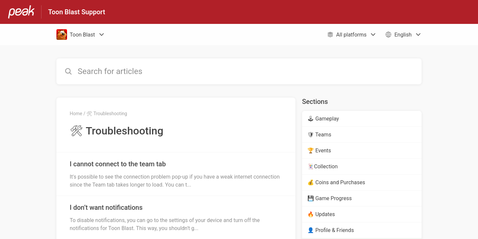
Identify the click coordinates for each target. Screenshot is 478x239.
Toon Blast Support (76, 12)
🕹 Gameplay (323, 119)
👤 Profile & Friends (330, 230)
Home (76, 113)
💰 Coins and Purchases (336, 182)
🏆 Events (319, 150)
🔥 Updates (321, 214)
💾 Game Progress (329, 198)
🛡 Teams (319, 134)
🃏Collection (322, 166)
